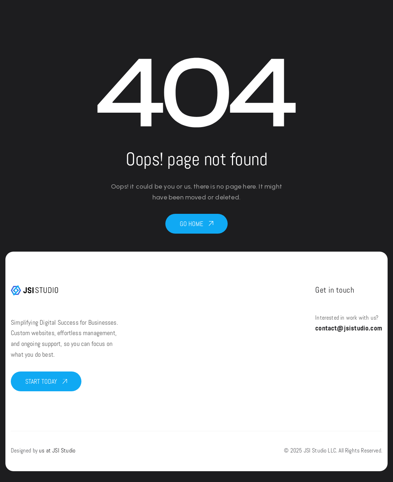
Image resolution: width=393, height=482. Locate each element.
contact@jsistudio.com (348, 328)
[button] (196, 224)
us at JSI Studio (57, 451)
